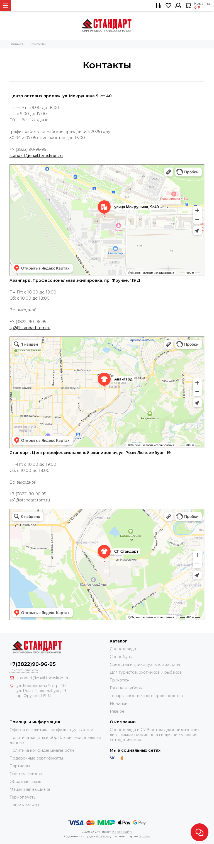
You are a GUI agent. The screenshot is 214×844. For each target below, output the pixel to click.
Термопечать (22, 797)
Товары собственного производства (146, 695)
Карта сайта (122, 832)
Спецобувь (121, 656)
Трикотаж (119, 680)
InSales (144, 836)
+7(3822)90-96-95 (32, 664)
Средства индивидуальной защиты (145, 664)
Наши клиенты (24, 804)
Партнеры (19, 765)
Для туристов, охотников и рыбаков (146, 672)
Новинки (119, 703)
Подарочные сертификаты (36, 758)
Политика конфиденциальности (41, 750)
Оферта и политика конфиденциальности (51, 729)
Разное (117, 711)
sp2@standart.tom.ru (29, 327)
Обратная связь (25, 781)
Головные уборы (126, 687)
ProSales (103, 836)
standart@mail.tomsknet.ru (36, 155)
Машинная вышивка (29, 789)
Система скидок (25, 773)
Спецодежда (123, 648)
